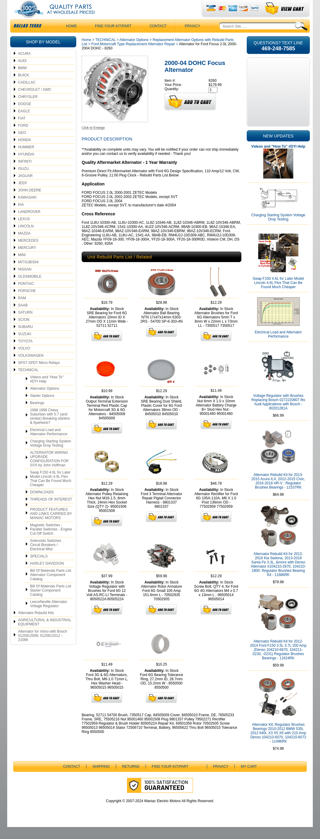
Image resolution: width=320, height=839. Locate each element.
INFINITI (25, 173)
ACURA (24, 66)
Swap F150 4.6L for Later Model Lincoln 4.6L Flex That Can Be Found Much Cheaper (50, 490)
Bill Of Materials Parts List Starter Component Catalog (50, 602)
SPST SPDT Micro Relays (39, 375)
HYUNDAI (26, 166)
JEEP (22, 195)
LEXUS (24, 231)
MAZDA (24, 245)
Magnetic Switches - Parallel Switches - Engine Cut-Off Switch (51, 541)
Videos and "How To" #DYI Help (46, 391)
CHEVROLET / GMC (34, 101)
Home (86, 52)
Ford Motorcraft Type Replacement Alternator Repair (133, 56)
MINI (22, 267)
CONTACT (158, 38)
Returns (131, 778)
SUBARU (25, 339)
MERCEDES (28, 252)
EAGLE (24, 123)
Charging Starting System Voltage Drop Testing (50, 455)
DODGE (24, 116)
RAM (22, 310)
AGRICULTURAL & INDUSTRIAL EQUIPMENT (44, 634)
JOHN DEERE (29, 202)
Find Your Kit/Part (113, 38)
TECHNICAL (28, 382)
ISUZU (23, 181)
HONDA (24, 152)
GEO (22, 145)
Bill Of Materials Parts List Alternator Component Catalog (50, 587)
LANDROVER (29, 224)
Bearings (37, 415)
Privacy (192, 38)
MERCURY (27, 260)
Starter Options (42, 408)
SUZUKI (24, 346)
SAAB (23, 317)
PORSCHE (27, 303)
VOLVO (24, 360)
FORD (23, 137)
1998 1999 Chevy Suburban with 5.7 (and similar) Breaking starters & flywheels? (50, 428)
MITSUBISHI (28, 274)
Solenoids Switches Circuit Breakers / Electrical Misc (45, 557)
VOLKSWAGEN (31, 367)
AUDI (22, 73)
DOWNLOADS (42, 504)
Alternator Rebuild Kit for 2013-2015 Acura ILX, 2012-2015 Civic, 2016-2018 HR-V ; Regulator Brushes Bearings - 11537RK (278, 493)
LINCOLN (26, 238)
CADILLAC (27, 94)
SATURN (25, 324)
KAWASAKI (27, 209)
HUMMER (26, 159)
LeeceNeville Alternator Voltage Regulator (48, 616)
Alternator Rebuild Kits (36, 625)
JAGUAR (25, 188)
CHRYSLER (28, 109)
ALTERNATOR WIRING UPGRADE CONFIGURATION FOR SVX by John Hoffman (49, 470)
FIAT (22, 130)
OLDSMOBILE (29, 288)
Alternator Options (44, 400)
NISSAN (25, 281)
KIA (21, 216)
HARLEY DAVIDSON (47, 575)
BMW (22, 80)
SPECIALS (39, 568)
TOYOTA (25, 353)
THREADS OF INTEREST (51, 511)
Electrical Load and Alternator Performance (48, 444)
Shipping (101, 778)
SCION (23, 331)
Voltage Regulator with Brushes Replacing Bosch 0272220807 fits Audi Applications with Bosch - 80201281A (278, 414)
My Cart (249, 778)
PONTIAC (26, 296)
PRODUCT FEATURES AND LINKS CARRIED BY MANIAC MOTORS (51, 525)
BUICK (23, 87)
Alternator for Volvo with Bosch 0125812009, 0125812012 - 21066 (42, 647)
